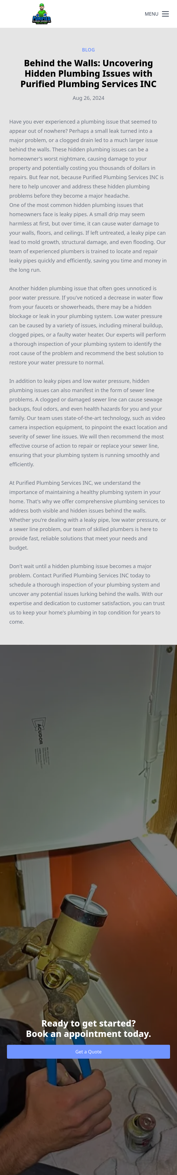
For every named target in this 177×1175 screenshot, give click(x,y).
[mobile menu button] (165, 14)
